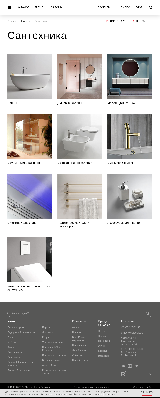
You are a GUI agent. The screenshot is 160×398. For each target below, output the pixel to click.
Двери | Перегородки (19, 370)
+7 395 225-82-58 (130, 327)
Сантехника (14, 357)
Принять (147, 392)
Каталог (23, 7)
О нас (101, 331)
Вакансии (103, 356)
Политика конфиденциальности (91, 387)
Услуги (102, 346)
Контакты (127, 321)
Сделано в (142, 387)
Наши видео (79, 345)
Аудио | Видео (50, 365)
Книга (11, 337)
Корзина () (116, 21)
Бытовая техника (51, 360)
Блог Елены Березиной (78, 339)
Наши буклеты (80, 360)
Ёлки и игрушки (16, 327)
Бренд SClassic (104, 323)
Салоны (56, 7)
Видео (125, 7)
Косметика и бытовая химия (54, 372)
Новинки (77, 332)
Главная (12, 21)
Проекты (106, 7)
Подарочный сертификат (21, 332)
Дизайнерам (79, 350)
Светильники (15, 352)
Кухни (11, 347)
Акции (75, 327)
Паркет (46, 327)
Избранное (142, 21)
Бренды (40, 7)
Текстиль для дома (53, 342)
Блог (138, 7)
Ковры (45, 337)
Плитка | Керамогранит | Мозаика (21, 363)
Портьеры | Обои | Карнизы (52, 348)
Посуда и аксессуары (54, 355)
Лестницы (47, 332)
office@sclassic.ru (132, 332)
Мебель (12, 342)
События (77, 355)
